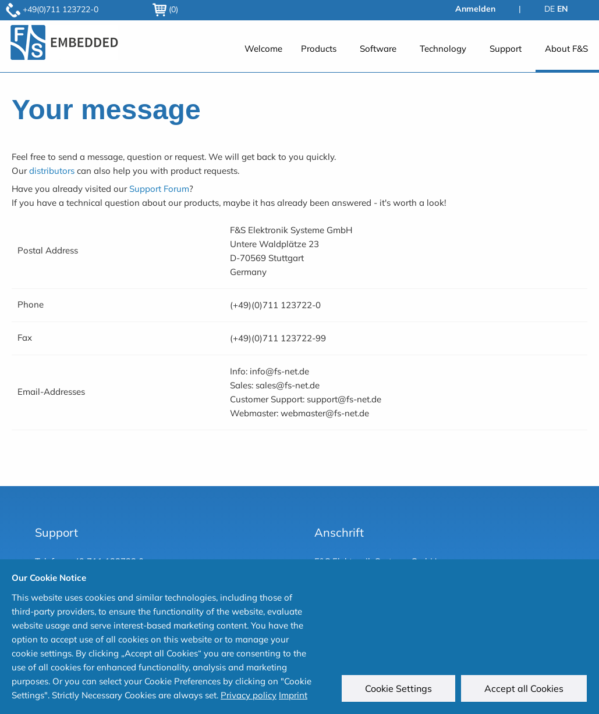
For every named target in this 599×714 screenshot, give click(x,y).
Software (378, 48)
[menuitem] (263, 55)
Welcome (263, 48)
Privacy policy (249, 695)
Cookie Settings (399, 689)
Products (318, 48)
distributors (52, 170)
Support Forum (159, 188)
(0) (165, 9)
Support (506, 48)
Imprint (293, 695)
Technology (443, 48)
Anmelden (475, 8)
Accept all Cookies (524, 689)
